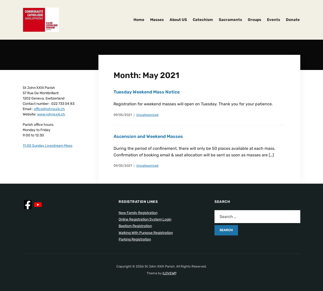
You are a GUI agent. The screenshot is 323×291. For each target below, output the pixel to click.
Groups (254, 19)
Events (273, 19)
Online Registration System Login (145, 219)
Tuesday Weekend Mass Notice (147, 92)
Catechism (203, 19)
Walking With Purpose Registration (146, 233)
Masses (157, 19)
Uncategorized (147, 115)
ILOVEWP (169, 273)
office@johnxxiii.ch (49, 109)
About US (178, 19)
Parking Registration (135, 239)
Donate (293, 19)
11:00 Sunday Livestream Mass (47, 145)
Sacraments (230, 19)
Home (138, 19)
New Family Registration (138, 213)
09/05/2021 (123, 115)
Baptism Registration (135, 226)
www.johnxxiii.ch (51, 114)
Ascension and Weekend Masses (149, 136)
